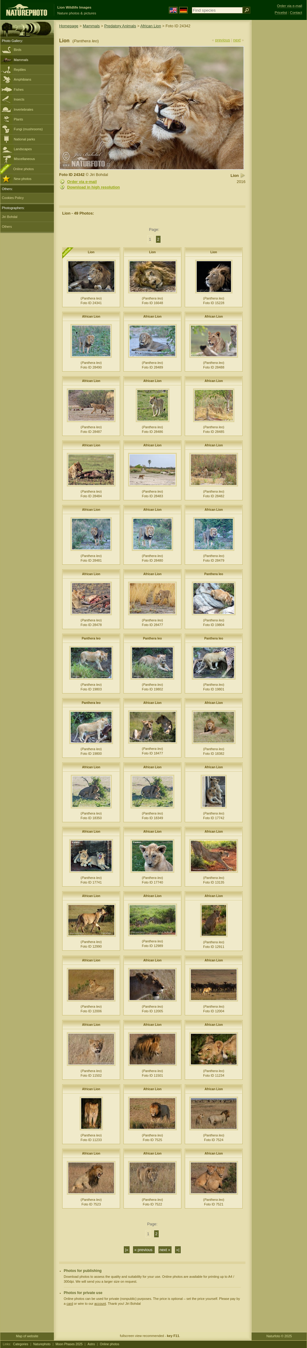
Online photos (23, 169)
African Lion (150, 26)
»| (177, 1249)
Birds (17, 50)
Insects (19, 99)
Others (7, 226)
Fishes (19, 89)
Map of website (27, 1336)
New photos (22, 179)
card (69, 1303)
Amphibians (22, 79)
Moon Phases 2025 (68, 1344)
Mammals (21, 60)
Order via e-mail (82, 181)
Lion (91, 252)
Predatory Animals (120, 26)
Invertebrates (23, 109)
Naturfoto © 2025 (279, 1336)
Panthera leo (213, 574)
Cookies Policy (13, 198)
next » (165, 1249)
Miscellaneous (24, 159)
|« (126, 1249)
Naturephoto (41, 1344)
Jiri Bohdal (9, 217)
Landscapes (23, 149)
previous (222, 40)
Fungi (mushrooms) (28, 129)
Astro (91, 1344)
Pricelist (281, 12)
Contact (296, 12)
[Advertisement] (279, 118)
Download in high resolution (93, 187)
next (237, 40)
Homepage (68, 26)
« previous (144, 1249)
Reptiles (20, 69)
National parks (24, 139)
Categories (20, 1344)
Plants (18, 119)
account (100, 1303)
